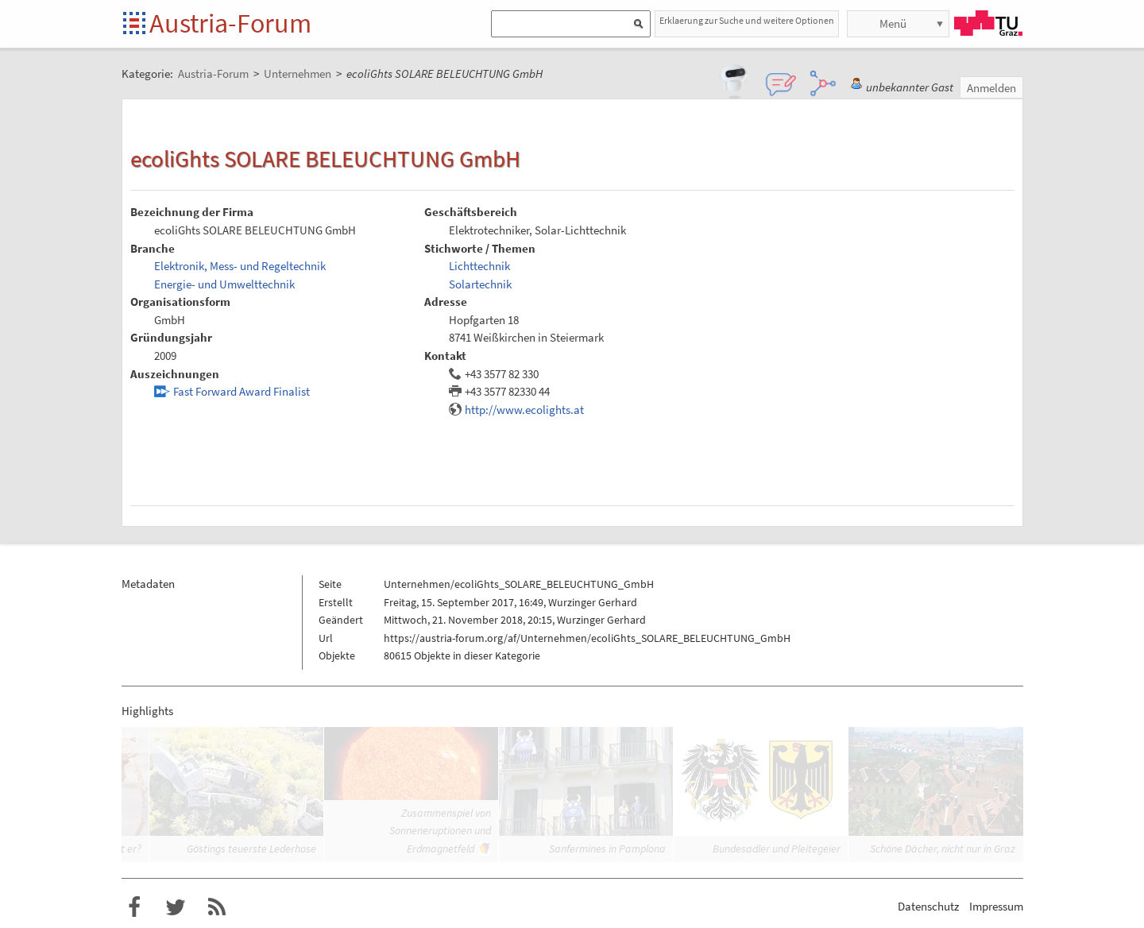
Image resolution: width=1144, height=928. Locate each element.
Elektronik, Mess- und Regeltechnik (240, 265)
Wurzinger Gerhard (592, 602)
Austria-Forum (230, 23)
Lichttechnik (479, 265)
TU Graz (988, 23)
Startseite (135, 24)
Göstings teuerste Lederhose (251, 848)
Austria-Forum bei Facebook (134, 907)
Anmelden (991, 87)
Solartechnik (480, 284)
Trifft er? (122, 848)
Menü (892, 23)
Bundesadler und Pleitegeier (777, 848)
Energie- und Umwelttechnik (224, 284)
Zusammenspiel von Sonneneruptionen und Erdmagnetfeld (440, 831)
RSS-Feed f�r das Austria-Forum (217, 907)
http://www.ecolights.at (524, 409)
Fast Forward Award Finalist (241, 391)
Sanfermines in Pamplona (607, 848)
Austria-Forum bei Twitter (175, 907)
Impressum (996, 906)
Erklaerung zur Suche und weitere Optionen (746, 20)
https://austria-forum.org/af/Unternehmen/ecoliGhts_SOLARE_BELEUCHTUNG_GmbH (587, 638)
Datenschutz (928, 906)
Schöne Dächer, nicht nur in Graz (942, 848)
